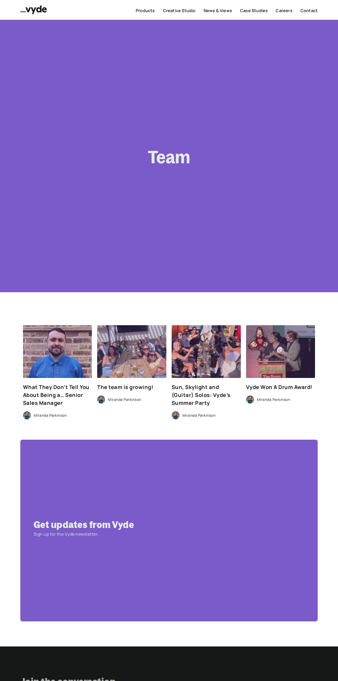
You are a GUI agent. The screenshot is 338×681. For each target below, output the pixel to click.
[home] (33, 10)
